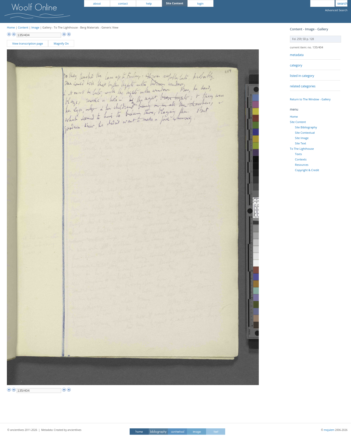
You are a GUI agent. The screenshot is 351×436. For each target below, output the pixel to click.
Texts (298, 154)
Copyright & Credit (307, 170)
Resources (301, 165)
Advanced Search (336, 10)
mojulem (329, 430)
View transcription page (27, 43)
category (296, 65)
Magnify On (61, 43)
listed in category (302, 76)
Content (23, 27)
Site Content (298, 122)
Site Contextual (305, 132)
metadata (297, 55)
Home (11, 27)
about (97, 3)
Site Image (301, 138)
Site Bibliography (306, 127)
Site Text (300, 143)
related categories (302, 86)
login (200, 3)
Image (35, 27)
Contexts (300, 159)
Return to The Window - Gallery (310, 99)
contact (123, 3)
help (149, 3)
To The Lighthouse (302, 149)
